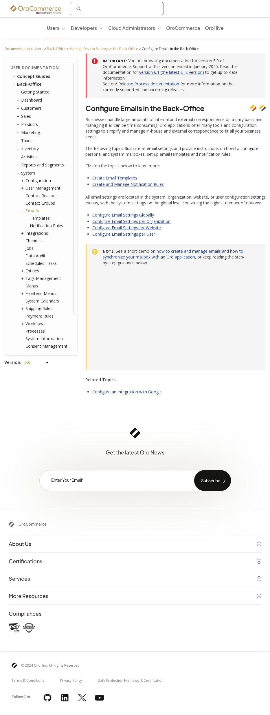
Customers (30, 68)
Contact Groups (40, 163)
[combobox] (117, 8)
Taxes (25, 101)
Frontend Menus (39, 253)
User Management (41, 148)
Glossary (26, 345)
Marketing (29, 93)
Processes (35, 291)
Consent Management (46, 306)
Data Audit (35, 216)
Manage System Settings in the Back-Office (103, 48)
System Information (44, 298)
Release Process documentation (148, 84)
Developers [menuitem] (84, 28)
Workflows (34, 284)
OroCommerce (33, 524)
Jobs (29, 208)
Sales (24, 76)
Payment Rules (39, 276)
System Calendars (42, 261)
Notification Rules (46, 185)
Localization (35, 321)
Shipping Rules (37, 269)
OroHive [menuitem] (214, 28)
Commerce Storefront (38, 337)
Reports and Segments (41, 125)
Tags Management (42, 238)
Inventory (28, 109)
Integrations (35, 193)
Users (38, 48)
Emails (31, 171)
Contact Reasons (41, 155)
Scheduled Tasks (41, 223)
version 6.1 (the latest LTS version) (171, 72)
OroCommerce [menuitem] (183, 28)
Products (28, 84)
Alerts (30, 328)
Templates (40, 178)
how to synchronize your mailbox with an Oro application (173, 254)
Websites (33, 314)
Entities (31, 231)
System (26, 133)
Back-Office (56, 48)
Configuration (37, 141)
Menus (31, 246)
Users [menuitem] (53, 28)
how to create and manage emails (189, 251)
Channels (34, 201)
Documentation (17, 48)
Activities (28, 117)
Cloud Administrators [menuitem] (131, 28)
